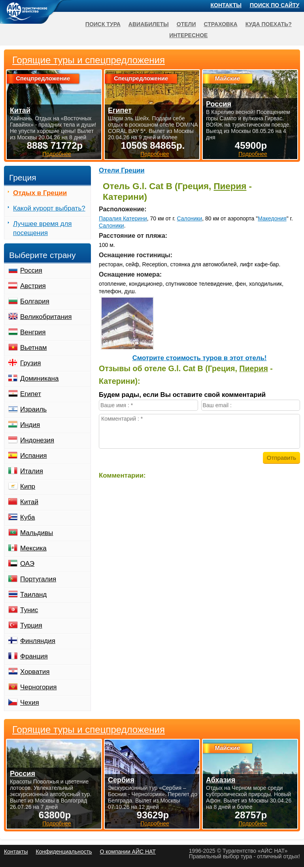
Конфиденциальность (64, 851)
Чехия (29, 702)
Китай (29, 502)
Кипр (27, 486)
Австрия (33, 286)
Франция (34, 656)
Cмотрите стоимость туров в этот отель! (199, 358)
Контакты (226, 5)
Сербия (121, 780)
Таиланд (33, 594)
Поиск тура (103, 24)
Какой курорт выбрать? (49, 208)
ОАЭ (27, 563)
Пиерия (230, 186)
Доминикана (39, 378)
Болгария (34, 301)
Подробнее (56, 823)
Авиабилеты (148, 24)
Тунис (29, 610)
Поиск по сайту (275, 5)
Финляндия (37, 641)
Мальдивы (36, 533)
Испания (33, 455)
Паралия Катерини (123, 218)
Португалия (38, 579)
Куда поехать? (268, 24)
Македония (272, 218)
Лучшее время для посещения (42, 228)
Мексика (33, 548)
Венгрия (33, 332)
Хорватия (34, 671)
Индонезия (37, 440)
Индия (30, 425)
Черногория (38, 687)
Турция (31, 625)
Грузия (30, 363)
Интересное (188, 35)
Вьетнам (33, 347)
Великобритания (46, 317)
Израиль (33, 409)
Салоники (189, 218)
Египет (30, 394)
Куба (27, 517)
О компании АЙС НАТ (128, 851)
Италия (31, 471)
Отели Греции (122, 170)
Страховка (220, 24)
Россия (31, 270)
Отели (186, 24)
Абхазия (220, 780)
